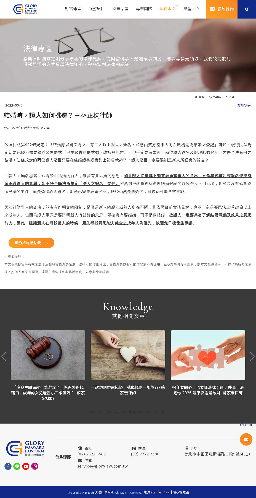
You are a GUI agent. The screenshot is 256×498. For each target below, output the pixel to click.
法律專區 (168, 9)
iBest (166, 492)
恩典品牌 (120, 9)
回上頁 (229, 97)
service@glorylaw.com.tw (102, 465)
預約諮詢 (226, 9)
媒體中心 (191, 9)
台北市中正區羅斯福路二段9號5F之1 (217, 453)
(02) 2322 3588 (91, 453)
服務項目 (97, 9)
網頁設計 (150, 492)
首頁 (199, 97)
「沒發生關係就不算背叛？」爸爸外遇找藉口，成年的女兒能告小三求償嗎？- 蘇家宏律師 (48, 392)
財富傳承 (73, 9)
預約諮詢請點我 (28, 242)
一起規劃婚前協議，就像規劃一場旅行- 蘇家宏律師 (128, 389)
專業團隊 (144, 9)
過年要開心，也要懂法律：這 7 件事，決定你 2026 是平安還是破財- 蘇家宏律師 (208, 389)
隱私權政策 (181, 492)
